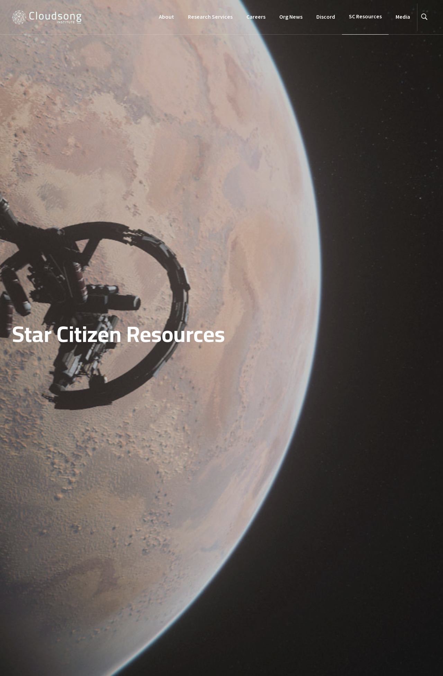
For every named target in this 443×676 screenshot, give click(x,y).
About (166, 17)
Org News (290, 17)
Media (403, 17)
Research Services (210, 17)
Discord (325, 17)
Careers (255, 17)
